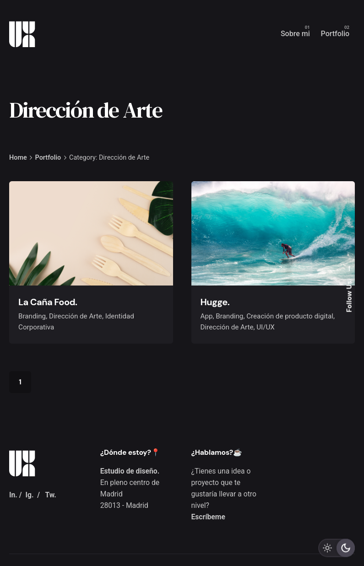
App (207, 316)
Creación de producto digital (289, 316)
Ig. (29, 495)
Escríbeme (208, 516)
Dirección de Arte (75, 316)
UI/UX (265, 327)
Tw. (50, 495)
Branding (32, 316)
